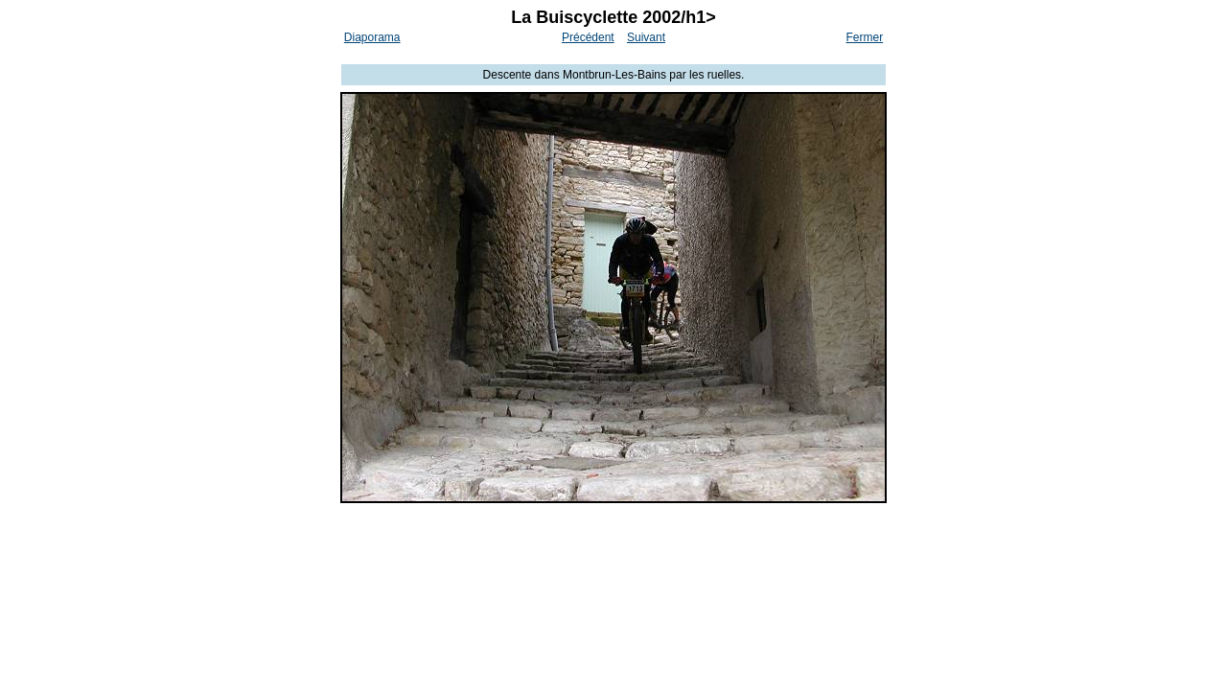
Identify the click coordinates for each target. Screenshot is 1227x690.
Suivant (646, 37)
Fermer (865, 37)
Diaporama (372, 37)
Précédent (588, 37)
